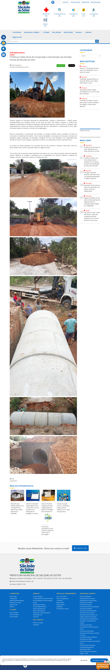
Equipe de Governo (15, 602)
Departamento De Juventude (88, 600)
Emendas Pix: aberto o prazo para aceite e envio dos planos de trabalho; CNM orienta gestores (89, 103)
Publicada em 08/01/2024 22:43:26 (19, 67)
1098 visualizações (15, 65)
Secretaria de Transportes (87, 645)
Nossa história (14, 612)
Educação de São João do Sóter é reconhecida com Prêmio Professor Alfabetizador (92, 188)
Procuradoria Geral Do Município (89, 606)
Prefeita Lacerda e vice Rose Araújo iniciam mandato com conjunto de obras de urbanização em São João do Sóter (91, 162)
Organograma (60, 604)
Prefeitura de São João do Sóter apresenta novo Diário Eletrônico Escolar (92, 149)
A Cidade (46, 32)
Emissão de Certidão (39, 604)
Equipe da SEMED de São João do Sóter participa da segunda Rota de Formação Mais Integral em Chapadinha (92, 202)
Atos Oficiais (56, 32)
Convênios (59, 600)
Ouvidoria (36, 625)
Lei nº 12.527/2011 (61, 596)
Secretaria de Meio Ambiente (88, 637)
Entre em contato (38, 623)
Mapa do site (17, 37)
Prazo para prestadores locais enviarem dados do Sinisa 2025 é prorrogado (48, 530)
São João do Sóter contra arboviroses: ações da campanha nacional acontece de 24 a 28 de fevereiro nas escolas (92, 216)
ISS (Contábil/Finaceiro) (39, 606)
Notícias (88, 32)
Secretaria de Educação (87, 631)
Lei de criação (14, 616)
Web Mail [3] (85, 2)
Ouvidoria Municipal (85, 604)
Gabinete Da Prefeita (86, 602)
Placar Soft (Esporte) (39, 611)
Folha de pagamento (62, 598)
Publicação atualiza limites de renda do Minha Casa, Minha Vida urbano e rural (89, 81)
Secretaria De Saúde (86, 639)
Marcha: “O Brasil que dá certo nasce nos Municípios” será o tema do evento (89, 70)
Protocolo (36, 617)
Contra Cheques (38, 596)
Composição (13, 598)
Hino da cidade (14, 614)
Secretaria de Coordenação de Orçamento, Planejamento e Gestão (89, 621)
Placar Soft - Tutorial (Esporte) (41, 613)
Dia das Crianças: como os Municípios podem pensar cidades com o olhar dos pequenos (63, 507)
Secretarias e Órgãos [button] (32, 32)
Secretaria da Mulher (86, 609)
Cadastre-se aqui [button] (80, 548)
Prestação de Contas (62, 609)
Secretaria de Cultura (86, 625)
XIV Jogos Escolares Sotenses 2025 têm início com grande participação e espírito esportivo (92, 175)
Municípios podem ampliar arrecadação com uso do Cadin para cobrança (89, 92)
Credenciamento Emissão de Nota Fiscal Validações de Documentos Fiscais (43, 600)
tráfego (12, 157)
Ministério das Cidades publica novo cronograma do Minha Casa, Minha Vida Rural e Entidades (17, 508)
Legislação (59, 606)
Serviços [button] (79, 32)
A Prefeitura (17, 32)
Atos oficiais (13, 596)
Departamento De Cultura (87, 598)
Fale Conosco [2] (75, 2)
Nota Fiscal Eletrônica (39, 609)
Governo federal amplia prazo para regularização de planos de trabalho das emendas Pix (47, 507)
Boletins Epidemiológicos (17, 600)
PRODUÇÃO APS (37, 615)
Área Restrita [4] (95, 2)
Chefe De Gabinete (85, 596)
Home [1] (65, 2)
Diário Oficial (68, 32)
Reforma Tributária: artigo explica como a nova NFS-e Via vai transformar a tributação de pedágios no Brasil (32, 508)
